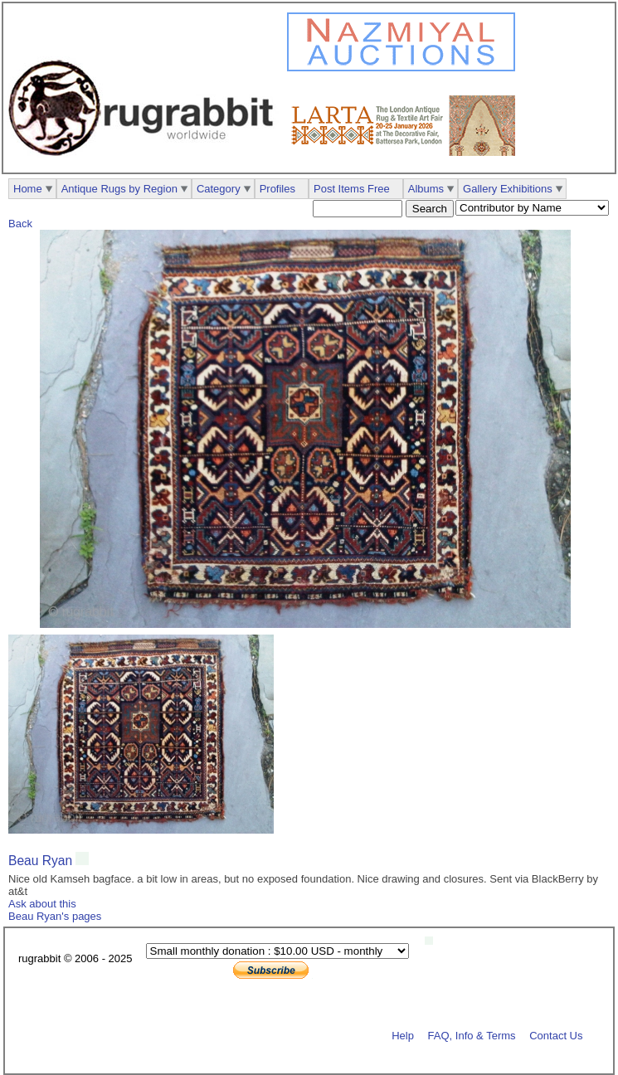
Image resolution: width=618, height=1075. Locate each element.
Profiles (277, 188)
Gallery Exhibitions (507, 188)
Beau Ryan (40, 861)
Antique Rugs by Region (119, 188)
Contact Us (555, 1035)
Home (27, 188)
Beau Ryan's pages (54, 916)
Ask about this (42, 903)
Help (403, 1035)
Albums (426, 188)
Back (20, 223)
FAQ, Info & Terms (472, 1035)
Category (219, 188)
